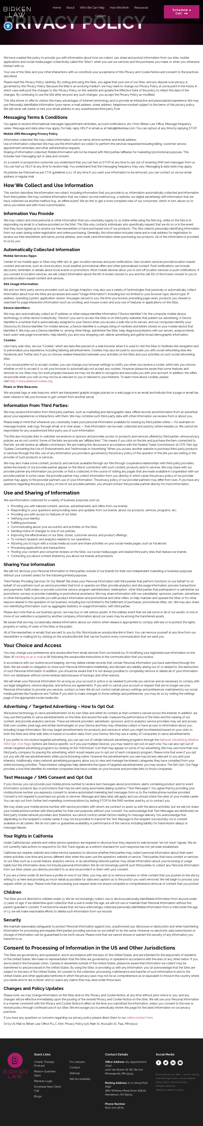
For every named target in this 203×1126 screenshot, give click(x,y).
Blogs (37, 1096)
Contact (75, 1067)
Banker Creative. (176, 1090)
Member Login (43, 1081)
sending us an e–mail (29, 657)
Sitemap (75, 1073)
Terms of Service (179, 1082)
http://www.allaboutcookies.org (31, 381)
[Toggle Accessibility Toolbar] (8, 16)
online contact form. (140, 1017)
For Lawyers (77, 1062)
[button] (158, 1063)
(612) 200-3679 (114, 1107)
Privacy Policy (162, 1082)
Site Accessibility (80, 1079)
